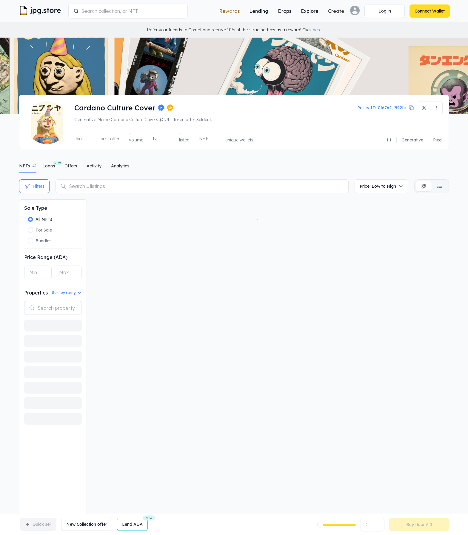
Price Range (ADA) (45, 257)
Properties (36, 293)
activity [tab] (94, 166)
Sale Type (35, 208)
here (317, 30)
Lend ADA (135, 522)
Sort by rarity (67, 292)
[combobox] (133, 11)
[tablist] (234, 167)
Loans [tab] (48, 166)
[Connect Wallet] (384, 11)
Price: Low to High (381, 186)
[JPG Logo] (43, 11)
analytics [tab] (120, 166)
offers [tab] (70, 166)
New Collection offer (86, 524)
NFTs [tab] (24, 166)
